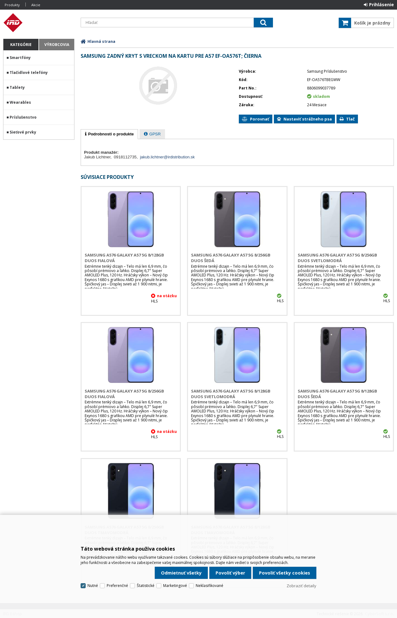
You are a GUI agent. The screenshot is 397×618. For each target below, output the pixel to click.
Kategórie (21, 44)
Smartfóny (20, 57)
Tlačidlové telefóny (29, 72)
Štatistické (145, 585)
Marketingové (175, 585)
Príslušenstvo (23, 117)
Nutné (92, 585)
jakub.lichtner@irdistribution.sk (167, 157)
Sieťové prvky (23, 132)
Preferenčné (117, 585)
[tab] (109, 134)
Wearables (20, 102)
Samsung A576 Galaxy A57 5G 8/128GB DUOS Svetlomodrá (230, 393)
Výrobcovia (56, 44)
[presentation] (109, 134)
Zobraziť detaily (301, 585)
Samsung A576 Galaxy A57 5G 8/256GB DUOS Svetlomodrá (337, 257)
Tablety (17, 87)
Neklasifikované (209, 585)
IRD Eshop (38, 23)
